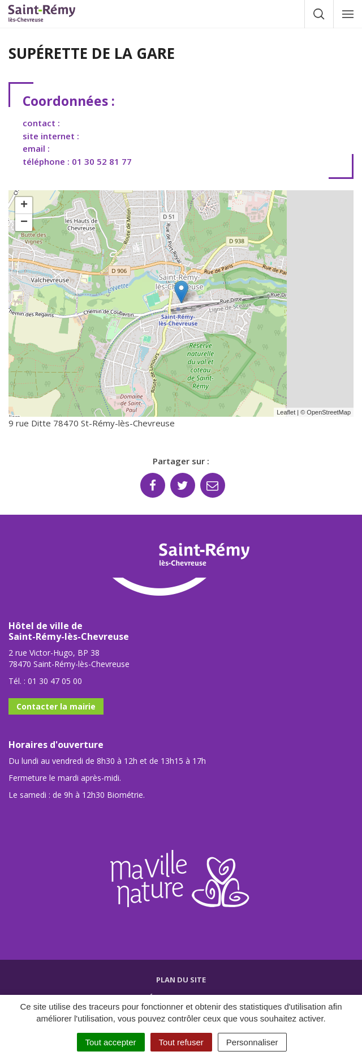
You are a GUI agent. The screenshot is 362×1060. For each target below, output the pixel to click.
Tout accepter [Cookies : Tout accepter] (110, 1042)
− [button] (24, 222)
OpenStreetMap (329, 412)
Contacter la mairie (56, 706)
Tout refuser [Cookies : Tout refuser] (181, 1042)
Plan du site (181, 979)
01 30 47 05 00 (55, 681)
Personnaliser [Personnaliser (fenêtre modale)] (252, 1042)
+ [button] (24, 205)
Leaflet (286, 412)
